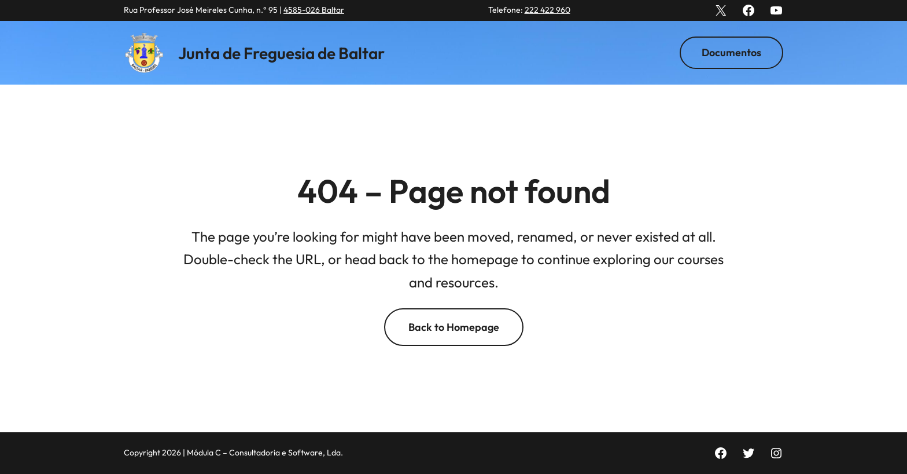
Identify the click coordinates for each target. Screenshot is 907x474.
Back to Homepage (453, 327)
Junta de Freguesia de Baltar (281, 53)
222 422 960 (547, 10)
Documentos (731, 52)
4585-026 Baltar (313, 10)
